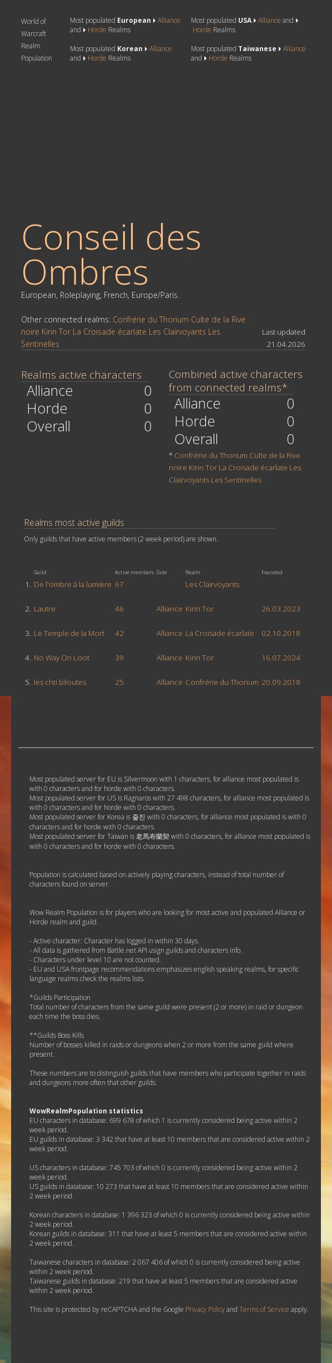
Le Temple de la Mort (69, 633)
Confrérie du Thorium (151, 319)
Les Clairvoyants (177, 331)
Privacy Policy (205, 1309)
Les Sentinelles (236, 480)
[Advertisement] (103, 140)
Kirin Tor (56, 331)
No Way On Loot (61, 658)
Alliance (169, 20)
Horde (97, 29)
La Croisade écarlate (110, 331)
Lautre (45, 609)
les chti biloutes (60, 682)
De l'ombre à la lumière (73, 584)
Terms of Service (264, 1309)
